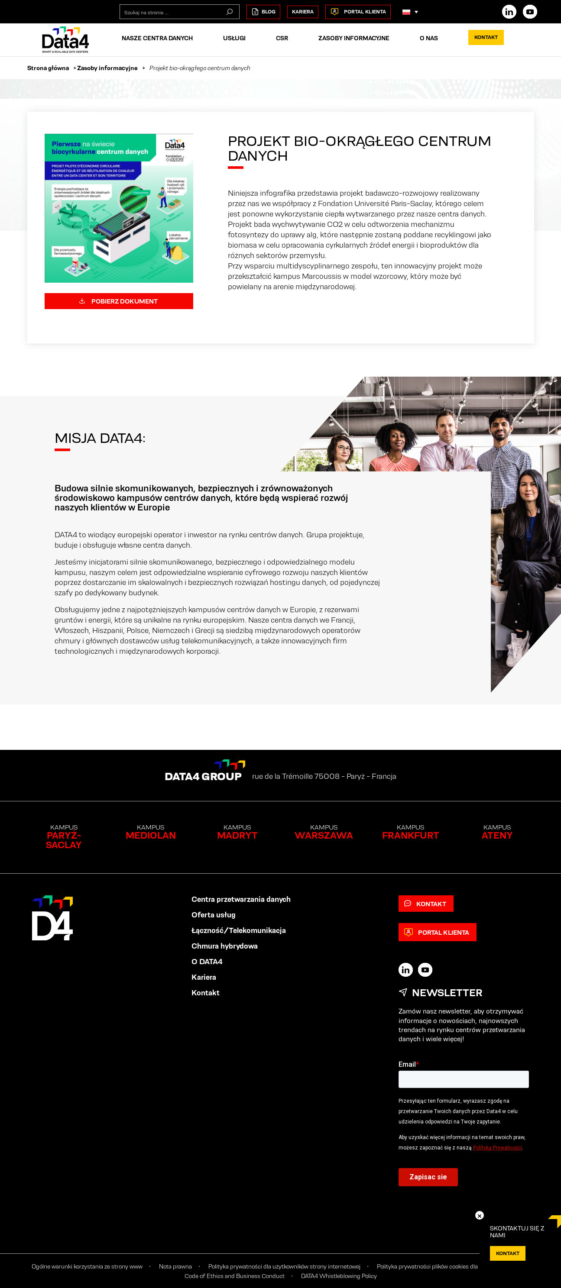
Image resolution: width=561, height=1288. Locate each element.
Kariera (303, 11)
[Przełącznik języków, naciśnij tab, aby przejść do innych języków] (410, 11)
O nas (429, 38)
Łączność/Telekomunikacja (238, 930)
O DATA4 (207, 961)
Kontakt (486, 37)
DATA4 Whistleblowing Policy (339, 1275)
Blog (263, 11)
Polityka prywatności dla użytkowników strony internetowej (284, 1266)
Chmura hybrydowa (224, 946)
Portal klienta (358, 11)
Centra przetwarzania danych (241, 899)
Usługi (234, 38)
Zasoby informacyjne (353, 38)
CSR (282, 38)
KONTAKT (507, 1253)
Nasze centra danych (157, 38)
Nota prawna (175, 1266)
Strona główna (48, 67)
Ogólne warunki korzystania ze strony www (87, 1266)
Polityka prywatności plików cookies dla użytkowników (446, 1266)
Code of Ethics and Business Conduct (235, 1275)
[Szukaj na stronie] (229, 11)
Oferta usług (213, 914)
